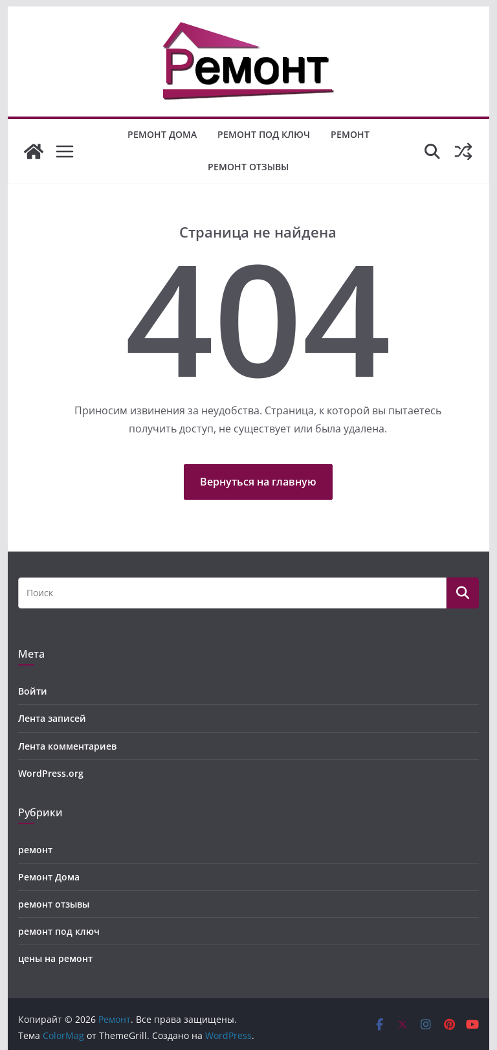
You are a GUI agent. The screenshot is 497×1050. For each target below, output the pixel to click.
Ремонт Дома (162, 134)
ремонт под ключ (263, 134)
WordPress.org (50, 773)
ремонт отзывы (248, 167)
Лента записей (52, 718)
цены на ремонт (55, 958)
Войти (32, 691)
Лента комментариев (67, 746)
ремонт (350, 134)
